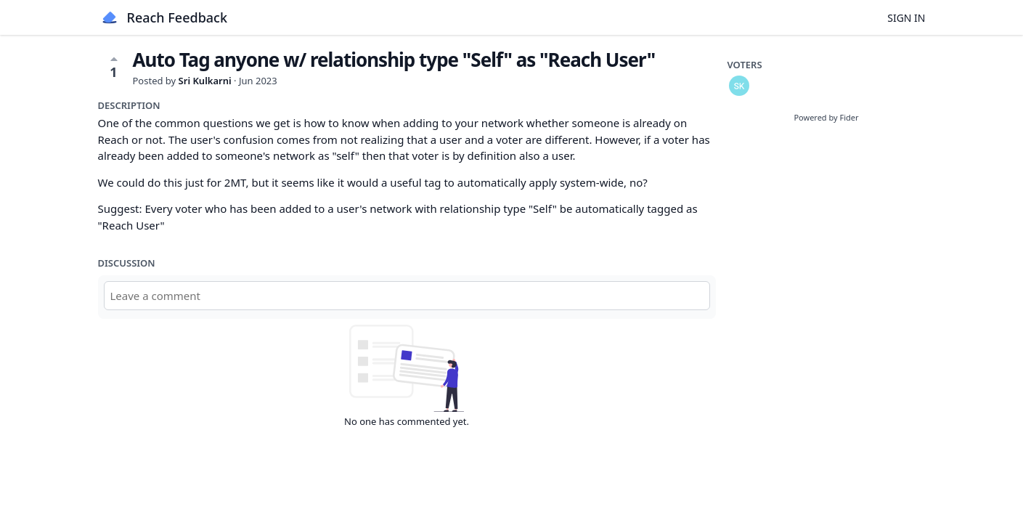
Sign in (906, 18)
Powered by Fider (826, 117)
